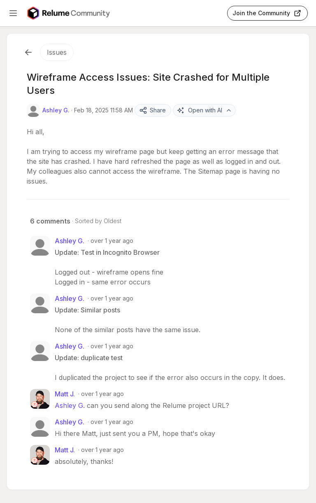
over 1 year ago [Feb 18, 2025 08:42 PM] (102, 449)
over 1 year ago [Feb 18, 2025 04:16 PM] (102, 393)
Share (152, 110)
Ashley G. (70, 405)
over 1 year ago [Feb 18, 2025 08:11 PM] (112, 421)
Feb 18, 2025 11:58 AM (103, 110)
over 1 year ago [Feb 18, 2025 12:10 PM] (112, 298)
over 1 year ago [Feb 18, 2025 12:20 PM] (112, 345)
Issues (57, 52)
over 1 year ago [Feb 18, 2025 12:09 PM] (112, 240)
